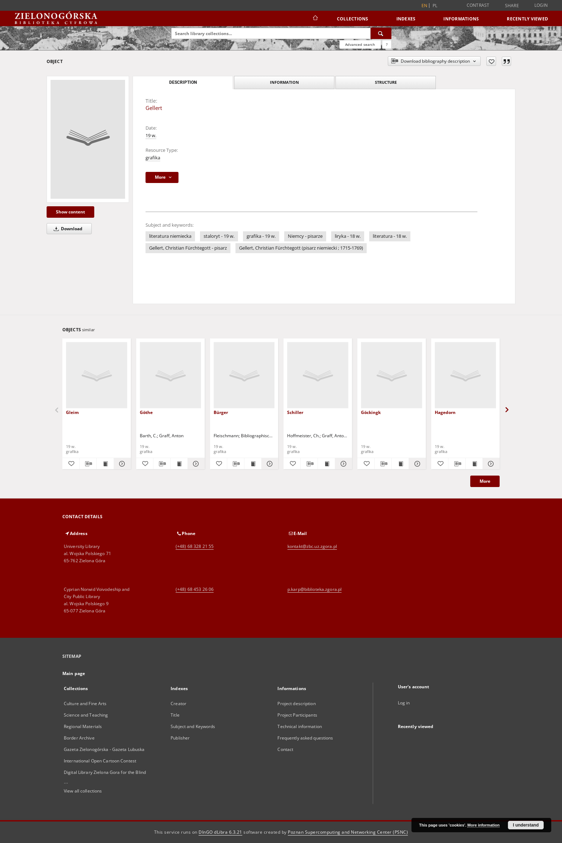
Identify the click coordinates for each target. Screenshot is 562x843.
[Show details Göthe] (195, 463)
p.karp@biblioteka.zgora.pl (314, 589)
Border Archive (79, 738)
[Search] (381, 33)
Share (512, 6)
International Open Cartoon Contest (100, 761)
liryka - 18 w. (348, 236)
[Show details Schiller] (342, 463)
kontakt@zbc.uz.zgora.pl (312, 546)
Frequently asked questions (305, 738)
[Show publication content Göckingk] (400, 463)
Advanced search (360, 44)
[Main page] (315, 19)
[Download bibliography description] (88, 463)
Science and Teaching (86, 715)
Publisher (180, 738)
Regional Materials (83, 726)
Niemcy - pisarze (305, 236)
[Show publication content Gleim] (105, 463)
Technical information (299, 726)
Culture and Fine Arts (85, 703)
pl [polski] (435, 5)
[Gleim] (96, 375)
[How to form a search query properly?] (386, 44)
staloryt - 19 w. (219, 236)
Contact (285, 749)
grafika (153, 158)
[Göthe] (170, 375)
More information (483, 825)
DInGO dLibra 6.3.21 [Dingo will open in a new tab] (220, 832)
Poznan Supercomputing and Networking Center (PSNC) (348, 832)
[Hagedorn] (465, 375)
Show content (70, 212)
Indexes (406, 19)
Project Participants (297, 715)
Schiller (295, 412)
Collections (352, 19)
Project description (296, 703)
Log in (404, 703)
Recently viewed (527, 19)
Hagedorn (445, 412)
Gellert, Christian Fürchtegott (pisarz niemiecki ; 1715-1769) (301, 248)
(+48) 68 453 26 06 (195, 589)
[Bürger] (244, 375)
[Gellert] (88, 139)
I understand (526, 825)
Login (541, 5)
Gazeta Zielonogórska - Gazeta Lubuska (104, 749)
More (485, 481)
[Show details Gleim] (121, 463)
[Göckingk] (391, 375)
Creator (178, 703)
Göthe (146, 412)
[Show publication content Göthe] (179, 463)
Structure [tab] (386, 82)
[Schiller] (317, 375)
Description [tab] (183, 82)
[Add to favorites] (491, 61)
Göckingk (371, 412)
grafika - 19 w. (261, 236)
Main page (73, 673)
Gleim (72, 412)
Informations (461, 19)
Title (175, 715)
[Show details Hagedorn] (490, 463)
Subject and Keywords (193, 726)
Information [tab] (284, 82)
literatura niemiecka (170, 236)
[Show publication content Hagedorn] (474, 463)
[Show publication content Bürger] (252, 463)
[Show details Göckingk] (416, 463)
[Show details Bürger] (269, 463)
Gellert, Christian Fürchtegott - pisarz (188, 248)
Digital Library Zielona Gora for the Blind (105, 772)
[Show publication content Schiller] (326, 463)
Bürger (221, 412)
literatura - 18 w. (390, 236)
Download (66, 229)
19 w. (151, 136)
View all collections (83, 791)
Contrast (478, 5)
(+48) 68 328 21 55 (195, 546)
